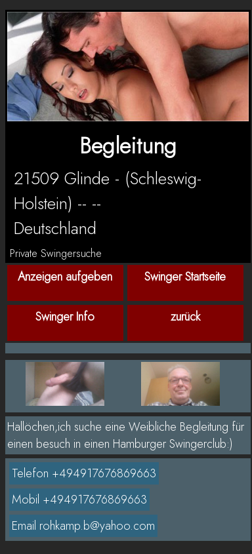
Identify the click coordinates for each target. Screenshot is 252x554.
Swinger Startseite (185, 276)
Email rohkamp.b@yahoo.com (83, 525)
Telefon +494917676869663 (84, 473)
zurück (185, 316)
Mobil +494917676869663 (79, 499)
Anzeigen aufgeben (65, 276)
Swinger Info (64, 316)
